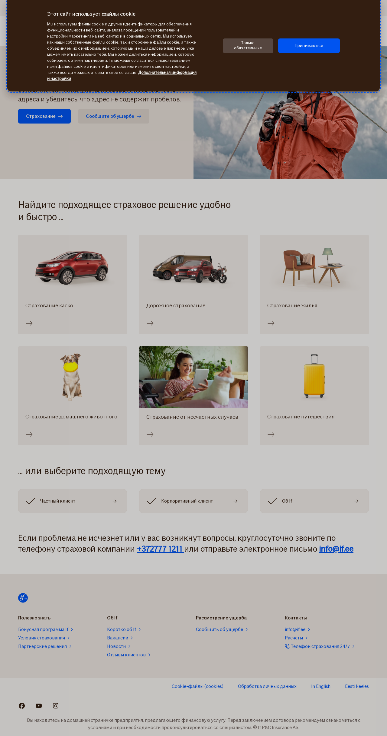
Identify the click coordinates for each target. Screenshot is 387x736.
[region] (193, 45)
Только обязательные (248, 45)
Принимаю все (309, 45)
